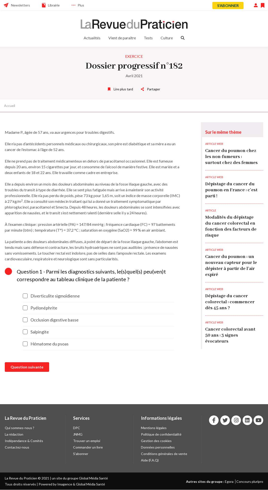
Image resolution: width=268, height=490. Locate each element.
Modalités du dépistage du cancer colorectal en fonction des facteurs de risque (230, 226)
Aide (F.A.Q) (150, 460)
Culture (167, 37)
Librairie (54, 5)
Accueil (9, 106)
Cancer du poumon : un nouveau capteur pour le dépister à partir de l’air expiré (231, 266)
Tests (148, 37)
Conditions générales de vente (164, 454)
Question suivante (27, 367)
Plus (81, 5)
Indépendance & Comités (24, 441)
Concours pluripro (249, 481)
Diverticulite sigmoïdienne (51, 295)
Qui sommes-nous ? (19, 428)
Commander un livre (88, 447)
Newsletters (20, 5)
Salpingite (36, 331)
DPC (76, 428)
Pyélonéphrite (40, 307)
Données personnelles (158, 447)
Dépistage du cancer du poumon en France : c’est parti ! (231, 190)
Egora (229, 481)
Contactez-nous (17, 447)
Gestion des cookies (156, 441)
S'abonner (228, 5)
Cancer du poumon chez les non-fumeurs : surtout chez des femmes (231, 157)
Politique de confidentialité (161, 434)
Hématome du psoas (46, 343)
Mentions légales (154, 428)
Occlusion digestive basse (51, 319)
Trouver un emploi (86, 441)
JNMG (77, 434)
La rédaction (14, 434)
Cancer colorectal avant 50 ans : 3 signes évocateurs (230, 335)
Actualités (92, 37)
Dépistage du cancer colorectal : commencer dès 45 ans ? (230, 302)
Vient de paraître (122, 37)
